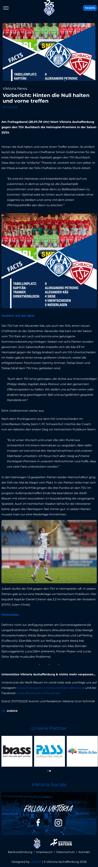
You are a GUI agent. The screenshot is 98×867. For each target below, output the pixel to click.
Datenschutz (65, 852)
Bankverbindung (20, 852)
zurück (12, 711)
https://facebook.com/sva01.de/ (38, 693)
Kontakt (84, 852)
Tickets (90, 8)
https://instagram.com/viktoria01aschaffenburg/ (51, 687)
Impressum (44, 852)
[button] (48, 771)
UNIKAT (35, 861)
